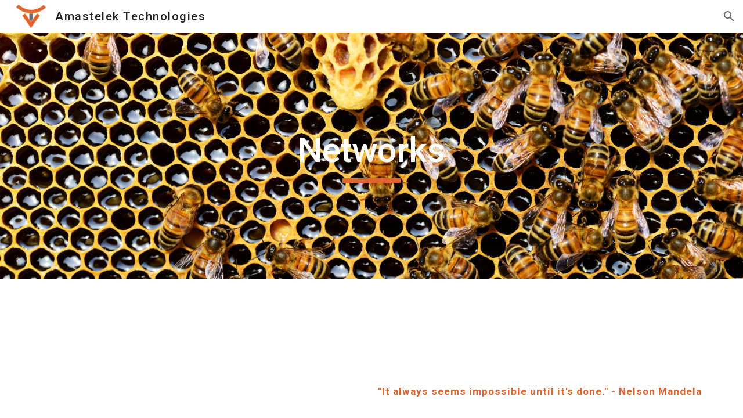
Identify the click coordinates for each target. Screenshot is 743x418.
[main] (371, 156)
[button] (729, 16)
